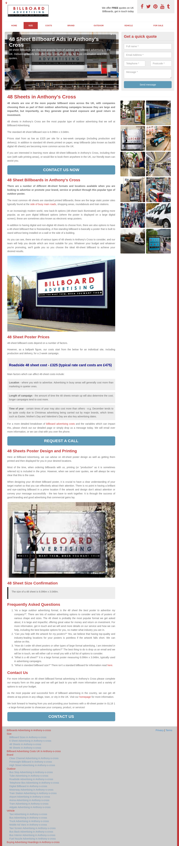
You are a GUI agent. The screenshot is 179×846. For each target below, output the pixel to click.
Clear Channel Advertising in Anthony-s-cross (34, 758)
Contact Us (61, 716)
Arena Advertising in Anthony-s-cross (29, 800)
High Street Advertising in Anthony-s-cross (32, 765)
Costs (48, 25)
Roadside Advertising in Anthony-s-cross (31, 779)
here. (110, 665)
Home (14, 25)
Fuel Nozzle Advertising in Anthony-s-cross (32, 838)
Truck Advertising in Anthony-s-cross (29, 821)
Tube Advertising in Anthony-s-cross (28, 775)
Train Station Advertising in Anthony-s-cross (33, 793)
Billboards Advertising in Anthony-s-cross (29, 730)
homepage (85, 696)
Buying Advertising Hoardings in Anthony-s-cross (33, 842)
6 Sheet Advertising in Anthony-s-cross (30, 740)
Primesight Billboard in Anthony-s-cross (30, 761)
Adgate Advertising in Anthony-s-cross (30, 807)
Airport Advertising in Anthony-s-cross (29, 796)
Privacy (160, 730)
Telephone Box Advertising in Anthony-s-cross (34, 782)
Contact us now (61, 170)
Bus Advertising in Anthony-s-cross (28, 817)
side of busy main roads (43, 204)
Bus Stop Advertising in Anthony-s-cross (31, 772)
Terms (169, 730)
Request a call (61, 441)
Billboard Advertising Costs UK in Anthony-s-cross (34, 751)
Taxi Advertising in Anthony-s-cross (28, 814)
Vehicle (128, 25)
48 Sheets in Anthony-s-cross (25, 744)
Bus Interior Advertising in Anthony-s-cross (32, 835)
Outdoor (99, 25)
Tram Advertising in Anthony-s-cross (29, 803)
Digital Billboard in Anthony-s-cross (28, 786)
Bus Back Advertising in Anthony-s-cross (31, 831)
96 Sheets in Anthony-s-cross (25, 747)
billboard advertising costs (60, 423)
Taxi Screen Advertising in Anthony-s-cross (32, 828)
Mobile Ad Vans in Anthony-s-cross (28, 824)
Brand (70, 25)
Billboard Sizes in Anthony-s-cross (27, 737)
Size (30, 25)
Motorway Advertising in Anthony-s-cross (31, 789)
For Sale (158, 25)
